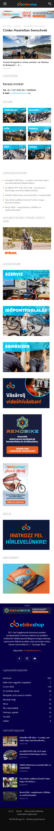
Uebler (6, 721)
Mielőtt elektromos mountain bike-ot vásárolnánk (28, 195)
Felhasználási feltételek (33, 811)
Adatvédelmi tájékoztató (27, 814)
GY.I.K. (11, 811)
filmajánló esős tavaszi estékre (17, 695)
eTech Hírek (8, 686)
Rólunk (19, 811)
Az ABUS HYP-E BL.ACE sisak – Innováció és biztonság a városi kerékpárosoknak (25, 189)
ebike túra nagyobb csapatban (17, 682)
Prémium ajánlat (10, 712)
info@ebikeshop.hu (19, 93)
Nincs (5, 703)
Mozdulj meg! (8, 57)
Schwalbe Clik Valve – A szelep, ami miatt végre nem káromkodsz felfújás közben (27, 181)
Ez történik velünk (11, 691)
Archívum (7, 678)
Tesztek (6, 716)
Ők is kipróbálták (10, 708)
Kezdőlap (7, 26)
